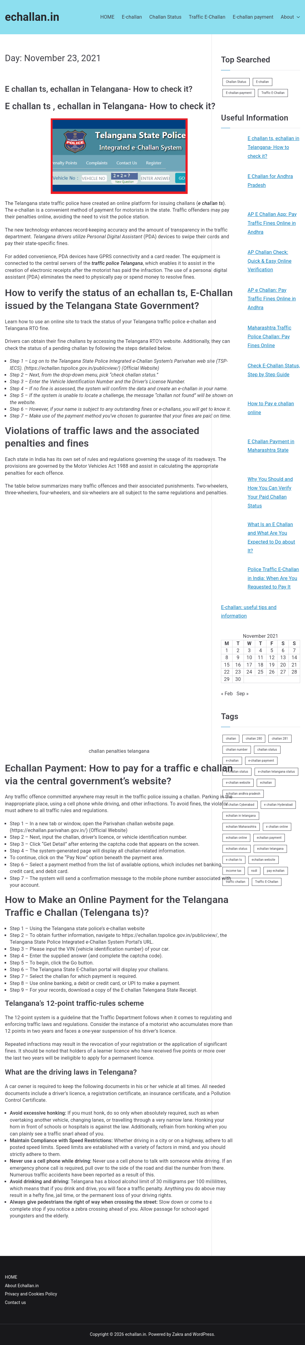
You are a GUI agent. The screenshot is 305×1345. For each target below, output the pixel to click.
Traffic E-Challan (207, 17)
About (290, 17)
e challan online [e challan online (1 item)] (277, 826)
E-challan (132, 17)
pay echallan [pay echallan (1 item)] (275, 870)
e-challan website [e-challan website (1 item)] (238, 782)
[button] (297, 17)
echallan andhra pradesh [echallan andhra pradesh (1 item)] (243, 793)
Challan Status (165, 17)
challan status (140, 375)
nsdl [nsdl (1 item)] (254, 870)
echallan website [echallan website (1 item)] (263, 859)
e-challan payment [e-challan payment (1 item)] (261, 760)
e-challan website (125, 928)
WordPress (203, 1334)
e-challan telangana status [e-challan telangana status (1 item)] (276, 771)
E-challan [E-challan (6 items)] (262, 82)
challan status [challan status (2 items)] (267, 749)
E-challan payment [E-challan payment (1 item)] (239, 93)
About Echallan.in (22, 1285)
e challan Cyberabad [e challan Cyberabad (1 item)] (240, 804)
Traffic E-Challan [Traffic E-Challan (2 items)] (266, 881)
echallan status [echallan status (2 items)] (236, 848)
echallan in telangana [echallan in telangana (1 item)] (241, 815)
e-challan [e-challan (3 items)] (232, 760)
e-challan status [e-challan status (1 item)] (237, 771)
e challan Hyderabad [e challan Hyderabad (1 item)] (278, 804)
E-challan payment (253, 17)
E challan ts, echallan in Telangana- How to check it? (99, 89)
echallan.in (32, 17)
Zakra (177, 1334)
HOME (107, 17)
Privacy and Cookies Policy (31, 1293)
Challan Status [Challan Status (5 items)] (236, 82)
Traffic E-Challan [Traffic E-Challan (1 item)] (273, 93)
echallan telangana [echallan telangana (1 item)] (270, 848)
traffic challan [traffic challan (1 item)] (235, 881)
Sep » (242, 694)
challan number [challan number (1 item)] (237, 749)
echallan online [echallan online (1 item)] (236, 837)
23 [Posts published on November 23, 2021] (238, 672)
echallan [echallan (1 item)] (266, 782)
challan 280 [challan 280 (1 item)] (254, 738)
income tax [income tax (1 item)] (233, 870)
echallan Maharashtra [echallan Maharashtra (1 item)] (241, 826)
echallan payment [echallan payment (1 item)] (269, 837)
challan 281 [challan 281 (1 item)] (280, 738)
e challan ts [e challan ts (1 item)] (234, 859)
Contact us (15, 1302)
